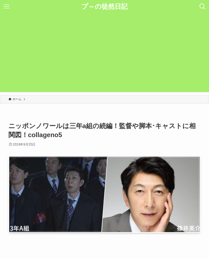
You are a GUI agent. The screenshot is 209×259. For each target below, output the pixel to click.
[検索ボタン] (202, 6)
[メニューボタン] (6, 6)
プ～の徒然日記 (104, 6)
